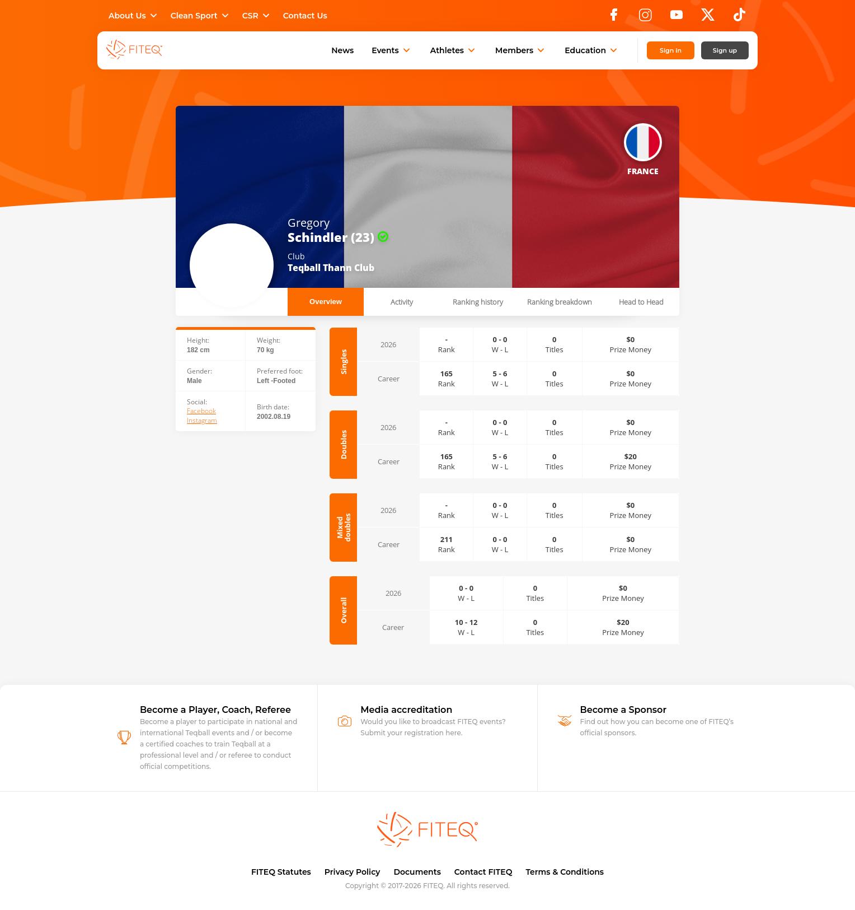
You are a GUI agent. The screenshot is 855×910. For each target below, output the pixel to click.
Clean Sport (201, 15)
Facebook (201, 411)
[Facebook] (614, 18)
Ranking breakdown (559, 302)
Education (592, 50)
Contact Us (305, 16)
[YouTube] (676, 18)
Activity (402, 302)
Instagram (202, 420)
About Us (134, 15)
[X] (708, 18)
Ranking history (478, 302)
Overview (325, 301)
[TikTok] (739, 18)
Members (521, 50)
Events (392, 50)
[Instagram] (645, 18)
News (342, 50)
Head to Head (641, 302)
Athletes (453, 50)
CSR (257, 15)
